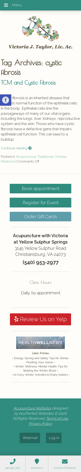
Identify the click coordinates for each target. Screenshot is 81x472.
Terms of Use (57, 418)
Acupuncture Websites (32, 408)
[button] (5, 100)
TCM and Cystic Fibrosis (28, 82)
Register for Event (41, 202)
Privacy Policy (40, 423)
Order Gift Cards (40, 216)
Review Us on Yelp (40, 319)
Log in (54, 438)
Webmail (29, 438)
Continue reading (16, 148)
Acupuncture (26, 157)
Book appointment (40, 188)
